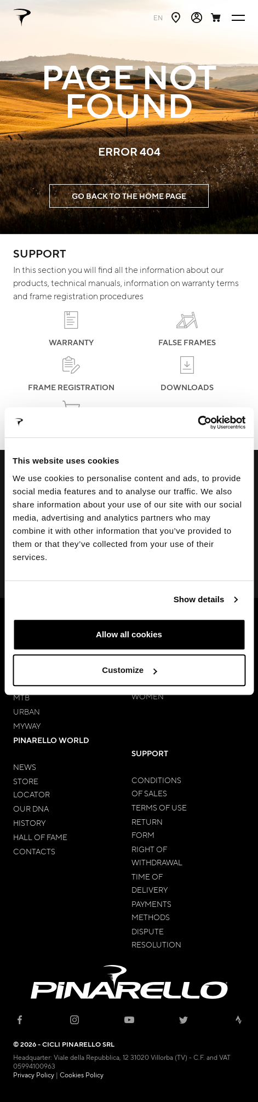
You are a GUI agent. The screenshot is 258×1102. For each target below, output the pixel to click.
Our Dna (31, 808)
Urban (26, 711)
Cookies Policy (82, 1074)
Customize (129, 670)
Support (149, 753)
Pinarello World (51, 740)
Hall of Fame (40, 837)
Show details (199, 599)
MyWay (27, 725)
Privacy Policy (33, 1074)
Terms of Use (159, 807)
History (29, 822)
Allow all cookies (129, 634)
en (158, 17)
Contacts (34, 851)
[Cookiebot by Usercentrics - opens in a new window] (197, 422)
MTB (21, 697)
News (24, 767)
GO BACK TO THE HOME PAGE (129, 196)
